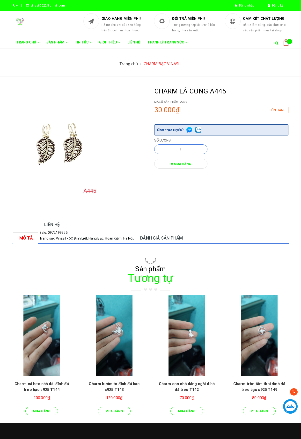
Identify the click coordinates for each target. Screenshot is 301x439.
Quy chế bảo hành (168, 367)
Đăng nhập (244, 5)
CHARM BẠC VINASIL (162, 63)
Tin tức (83, 44)
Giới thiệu (109, 44)
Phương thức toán (168, 384)
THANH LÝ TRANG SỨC (167, 44)
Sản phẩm (56, 44)
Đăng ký (275, 5)
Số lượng (162, 140)
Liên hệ (133, 42)
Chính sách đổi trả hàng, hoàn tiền (180, 375)
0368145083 (29, 379)
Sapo (101, 429)
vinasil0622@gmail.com (47, 5)
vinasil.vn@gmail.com (36, 399)
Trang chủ (27, 44)
